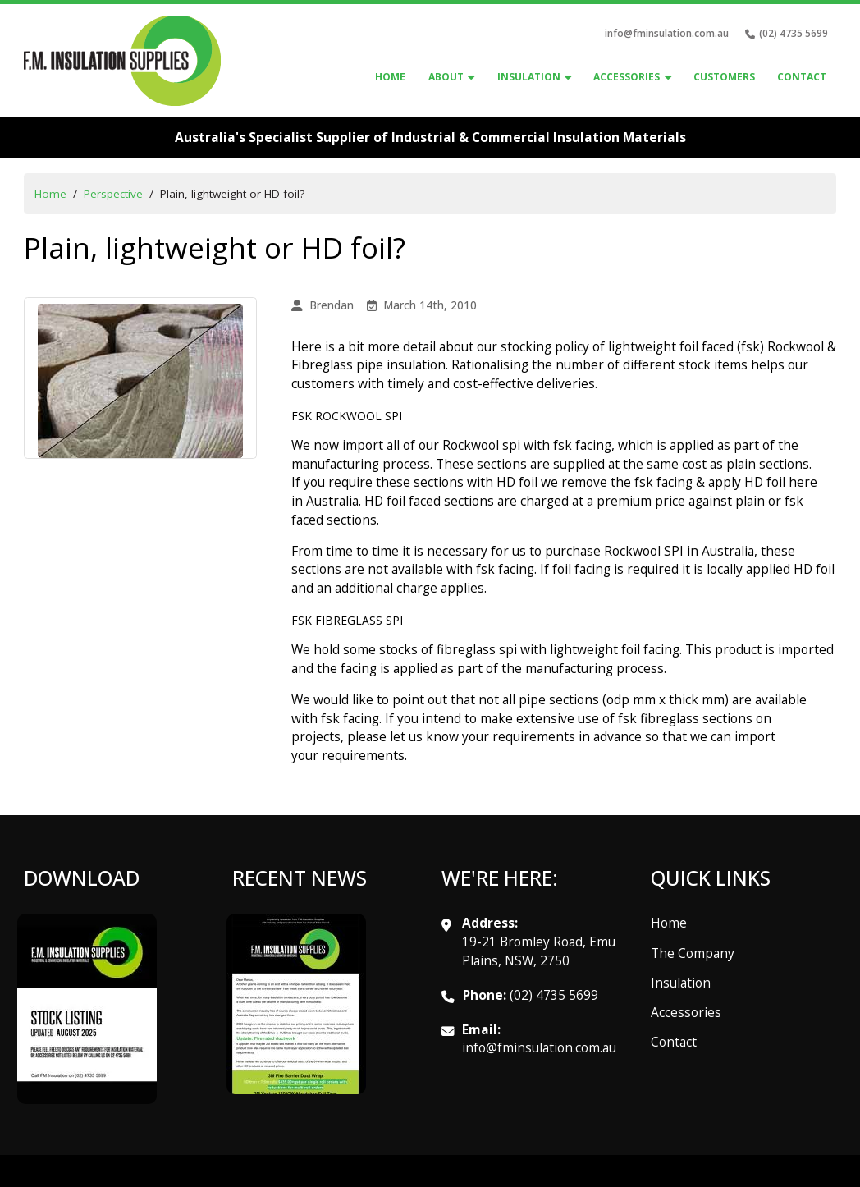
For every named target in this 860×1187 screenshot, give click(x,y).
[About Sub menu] (471, 78)
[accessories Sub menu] (668, 78)
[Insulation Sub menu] (568, 78)
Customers (724, 77)
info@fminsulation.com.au (667, 33)
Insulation (528, 77)
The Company (692, 953)
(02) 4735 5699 (554, 995)
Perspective (113, 193)
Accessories (686, 1012)
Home (390, 77)
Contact (801, 77)
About (446, 77)
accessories (626, 77)
